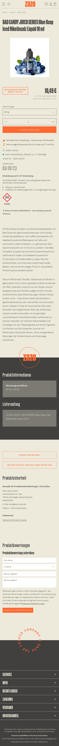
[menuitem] (3, 4)
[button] (3, 4)
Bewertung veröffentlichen (18, 610)
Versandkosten (26, 731)
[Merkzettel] (46, 4)
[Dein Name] (29, 560)
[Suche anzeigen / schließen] (9, 4)
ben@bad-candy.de (17, 504)
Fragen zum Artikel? (29, 455)
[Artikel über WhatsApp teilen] (10, 168)
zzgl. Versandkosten (49, 96)
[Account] (50, 3)
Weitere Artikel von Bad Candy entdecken (29, 465)
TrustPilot (49, 144)
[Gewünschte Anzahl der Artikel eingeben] (28, 121)
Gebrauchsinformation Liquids (15, 520)
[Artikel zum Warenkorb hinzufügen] (29, 129)
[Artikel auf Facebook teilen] (4, 168)
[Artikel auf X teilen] (15, 168)
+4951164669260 (18, 508)
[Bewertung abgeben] (29, 567)
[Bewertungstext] (29, 583)
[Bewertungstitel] (29, 573)
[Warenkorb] (55, 3)
